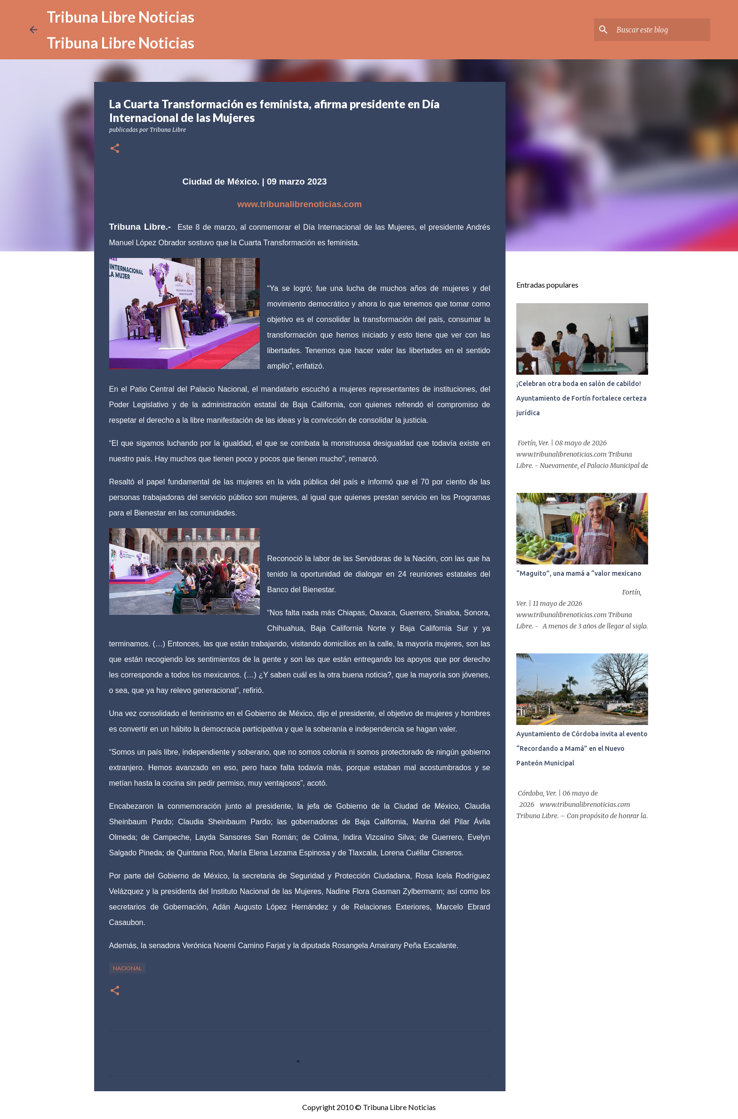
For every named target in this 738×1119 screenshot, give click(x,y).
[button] (114, 149)
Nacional (127, 968)
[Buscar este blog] (660, 29)
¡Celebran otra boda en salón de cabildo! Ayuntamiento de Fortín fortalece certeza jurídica (581, 398)
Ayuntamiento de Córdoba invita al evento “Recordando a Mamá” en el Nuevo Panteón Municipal (582, 748)
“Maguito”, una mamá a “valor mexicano (579, 573)
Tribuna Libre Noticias (120, 17)
